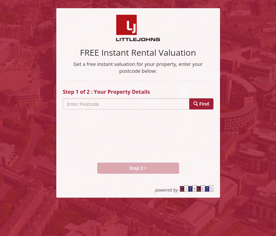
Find (201, 104)
